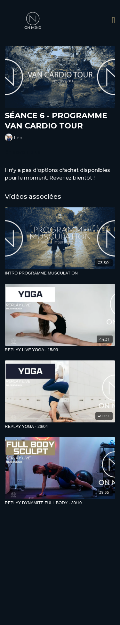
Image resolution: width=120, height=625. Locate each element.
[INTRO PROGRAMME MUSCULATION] (60, 273)
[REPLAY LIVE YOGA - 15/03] (60, 350)
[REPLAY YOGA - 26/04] (60, 426)
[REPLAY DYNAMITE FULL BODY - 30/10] (60, 503)
